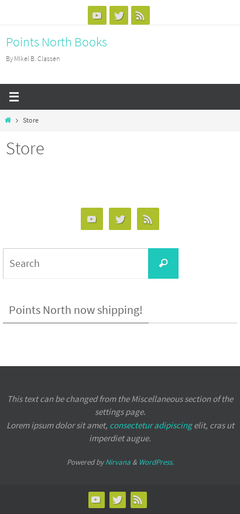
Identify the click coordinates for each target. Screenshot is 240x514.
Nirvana (118, 462)
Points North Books (56, 41)
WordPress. (156, 462)
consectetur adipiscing (150, 425)
